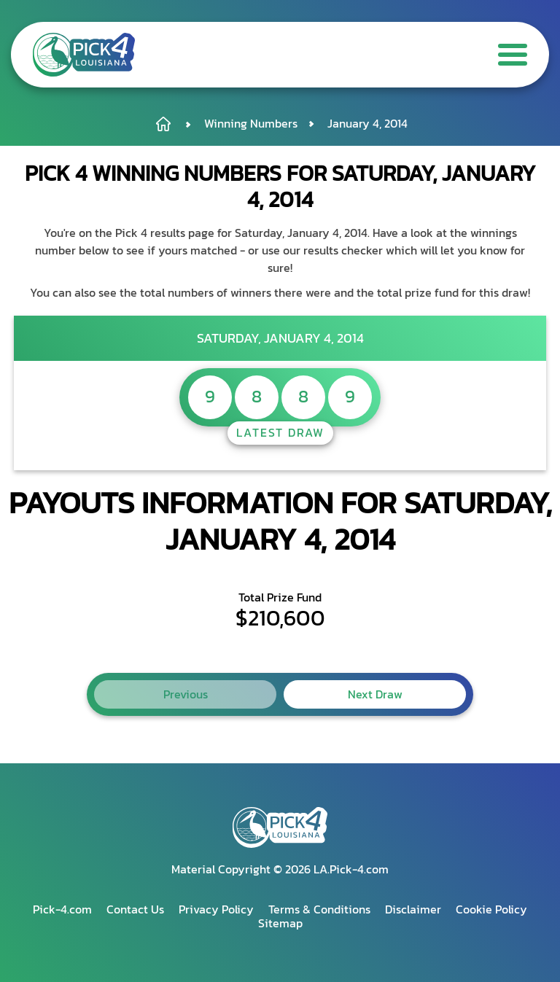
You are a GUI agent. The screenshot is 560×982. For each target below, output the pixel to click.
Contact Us (135, 909)
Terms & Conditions (319, 909)
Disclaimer (413, 909)
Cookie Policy (491, 909)
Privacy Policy (216, 909)
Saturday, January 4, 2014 (280, 338)
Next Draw (375, 694)
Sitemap (280, 923)
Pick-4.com (62, 909)
